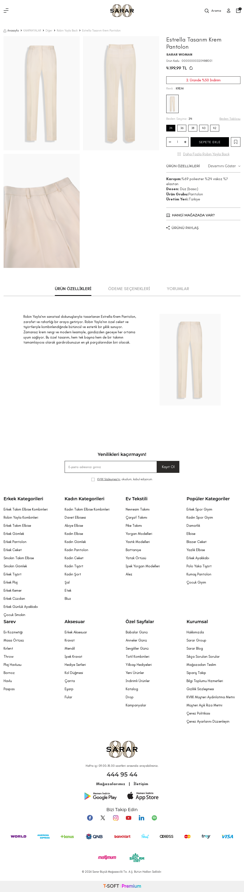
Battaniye (133, 550)
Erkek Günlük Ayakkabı (21, 607)
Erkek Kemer (13, 590)
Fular (68, 697)
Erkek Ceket (13, 550)
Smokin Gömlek (15, 566)
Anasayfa (11, 30)
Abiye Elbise (74, 525)
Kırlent (8, 648)
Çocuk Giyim (196, 582)
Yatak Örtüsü (136, 558)
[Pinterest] (154, 818)
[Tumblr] (141, 818)
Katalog (132, 689)
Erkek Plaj (11, 582)
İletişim (141, 784)
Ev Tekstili (137, 498)
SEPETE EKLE (210, 142)
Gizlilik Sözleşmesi (200, 689)
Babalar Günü (137, 632)
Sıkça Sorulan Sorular (203, 656)
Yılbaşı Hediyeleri (139, 664)
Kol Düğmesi (74, 673)
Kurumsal (197, 621)
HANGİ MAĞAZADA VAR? (190, 215)
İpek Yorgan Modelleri (143, 566)
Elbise (191, 534)
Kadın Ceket (74, 558)
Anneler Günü (136, 640)
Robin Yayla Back (67, 30)
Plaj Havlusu (12, 664)
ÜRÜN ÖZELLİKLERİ (203, 166)
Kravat (70, 640)
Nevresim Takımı (138, 509)
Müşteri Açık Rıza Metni (204, 705)
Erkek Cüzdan (14, 598)
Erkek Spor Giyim (199, 509)
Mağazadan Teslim (201, 664)
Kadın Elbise (74, 534)
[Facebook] (90, 818)
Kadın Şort (73, 574)
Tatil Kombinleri (137, 656)
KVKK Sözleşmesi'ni (108, 479)
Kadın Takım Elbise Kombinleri (87, 509)
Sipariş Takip (196, 673)
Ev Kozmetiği (13, 632)
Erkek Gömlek (14, 534)
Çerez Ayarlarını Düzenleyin (208, 721)
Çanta (70, 681)
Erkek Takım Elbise (17, 525)
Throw (9, 656)
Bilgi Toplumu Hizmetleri (205, 681)
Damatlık (193, 525)
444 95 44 (122, 774)
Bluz (68, 598)
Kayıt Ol (168, 466)
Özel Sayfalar (140, 621)
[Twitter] (103, 818)
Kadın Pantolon (76, 550)
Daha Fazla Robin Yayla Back (206, 154)
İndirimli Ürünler (138, 681)
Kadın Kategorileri (84, 498)
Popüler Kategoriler (208, 498)
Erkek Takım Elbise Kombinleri (26, 509)
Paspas (9, 689)
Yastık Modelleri (138, 542)
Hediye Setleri (75, 664)
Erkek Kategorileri (23, 498)
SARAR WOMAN (179, 54)
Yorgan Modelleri (139, 534)
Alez (129, 574)
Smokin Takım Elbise (19, 558)
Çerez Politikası (198, 713)
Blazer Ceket (197, 542)
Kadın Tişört (74, 566)
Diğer (49, 30)
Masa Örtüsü (14, 640)
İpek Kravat (73, 656)
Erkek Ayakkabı (198, 558)
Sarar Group (196, 640)
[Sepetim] (238, 11)
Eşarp (69, 689)
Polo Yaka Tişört (199, 566)
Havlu (8, 681)
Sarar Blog (195, 648)
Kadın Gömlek (75, 542)
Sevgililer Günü (137, 648)
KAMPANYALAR (32, 30)
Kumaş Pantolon (199, 574)
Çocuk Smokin (14, 615)
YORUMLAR (178, 288)
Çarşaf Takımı (136, 517)
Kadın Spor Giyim (200, 517)
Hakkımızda (195, 632)
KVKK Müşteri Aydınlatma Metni (211, 697)
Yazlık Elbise (196, 550)
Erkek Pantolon (15, 542)
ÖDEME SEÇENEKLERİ (129, 288)
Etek (68, 590)
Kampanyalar (136, 705)
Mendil (70, 648)
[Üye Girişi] (228, 11)
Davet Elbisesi (75, 517)
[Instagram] (116, 818)
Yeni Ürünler (135, 673)
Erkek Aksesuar (76, 632)
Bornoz (9, 673)
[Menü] (6, 11)
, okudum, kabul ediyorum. (122, 479)
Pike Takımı (134, 525)
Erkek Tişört (12, 574)
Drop (130, 697)
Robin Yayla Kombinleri (21, 517)
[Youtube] (128, 818)
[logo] (121, 11)
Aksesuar (75, 621)
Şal (67, 582)
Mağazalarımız (110, 784)
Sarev (10, 621)
